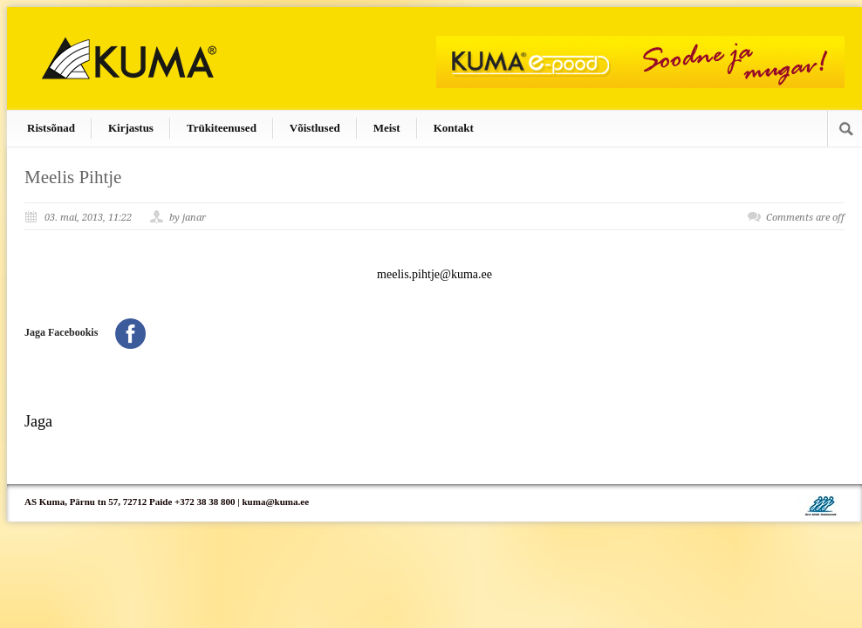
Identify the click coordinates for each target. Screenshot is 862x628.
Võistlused (315, 127)
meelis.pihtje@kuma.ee (434, 274)
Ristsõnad (51, 127)
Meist (386, 127)
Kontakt (454, 127)
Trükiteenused (222, 127)
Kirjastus (131, 127)
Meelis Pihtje (72, 177)
